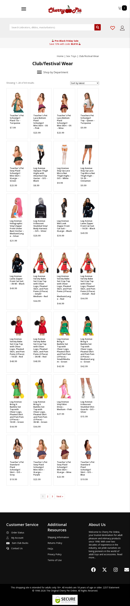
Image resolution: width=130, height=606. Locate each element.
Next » (59, 496)
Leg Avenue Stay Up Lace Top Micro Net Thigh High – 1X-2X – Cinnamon (88, 174)
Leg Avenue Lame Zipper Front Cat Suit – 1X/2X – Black (88, 224)
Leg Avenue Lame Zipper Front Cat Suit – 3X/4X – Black (17, 279)
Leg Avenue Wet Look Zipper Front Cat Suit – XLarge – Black (64, 225)
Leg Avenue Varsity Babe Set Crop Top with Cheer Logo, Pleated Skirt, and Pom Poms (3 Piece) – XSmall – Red (88, 284)
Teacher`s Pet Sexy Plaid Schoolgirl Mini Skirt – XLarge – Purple (40, 468)
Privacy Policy (55, 554)
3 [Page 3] (52, 496)
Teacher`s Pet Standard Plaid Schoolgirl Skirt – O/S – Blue (88, 468)
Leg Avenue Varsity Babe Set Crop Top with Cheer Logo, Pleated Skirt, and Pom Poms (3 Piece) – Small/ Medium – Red (41, 285)
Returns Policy (55, 542)
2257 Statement (111, 587)
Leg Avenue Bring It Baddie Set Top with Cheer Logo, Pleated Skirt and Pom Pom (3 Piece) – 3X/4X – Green (40, 411)
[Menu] (23, 9)
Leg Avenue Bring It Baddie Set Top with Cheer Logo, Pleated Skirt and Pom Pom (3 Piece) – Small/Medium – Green (64, 350)
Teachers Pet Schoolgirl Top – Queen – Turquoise (87, 119)
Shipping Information (58, 537)
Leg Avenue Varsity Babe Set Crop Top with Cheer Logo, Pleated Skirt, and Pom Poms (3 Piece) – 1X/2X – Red (17, 347)
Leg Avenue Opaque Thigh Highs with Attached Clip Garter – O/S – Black (41, 174)
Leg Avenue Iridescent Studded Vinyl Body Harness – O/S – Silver (41, 225)
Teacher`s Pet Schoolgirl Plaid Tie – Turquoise (17, 119)
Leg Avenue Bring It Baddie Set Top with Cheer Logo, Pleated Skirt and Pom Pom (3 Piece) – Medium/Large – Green (87, 350)
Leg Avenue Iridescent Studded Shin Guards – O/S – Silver (88, 406)
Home (60, 56)
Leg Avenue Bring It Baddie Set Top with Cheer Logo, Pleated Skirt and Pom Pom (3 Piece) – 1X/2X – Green (17, 411)
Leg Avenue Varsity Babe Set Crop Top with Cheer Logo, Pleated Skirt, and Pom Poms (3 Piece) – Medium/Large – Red (64, 287)
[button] (93, 569)
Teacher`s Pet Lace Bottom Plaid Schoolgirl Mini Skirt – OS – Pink (41, 121)
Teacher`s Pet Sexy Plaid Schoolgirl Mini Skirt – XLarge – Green (17, 174)
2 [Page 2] (47, 496)
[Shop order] (84, 83)
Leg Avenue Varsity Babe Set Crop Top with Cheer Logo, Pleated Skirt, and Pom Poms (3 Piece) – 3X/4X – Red (41, 347)
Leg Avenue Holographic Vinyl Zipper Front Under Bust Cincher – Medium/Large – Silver (17, 228)
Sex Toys (71, 56)
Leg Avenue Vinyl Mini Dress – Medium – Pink (64, 405)
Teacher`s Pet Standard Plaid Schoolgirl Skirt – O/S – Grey (17, 468)
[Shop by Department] (52, 72)
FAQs (50, 548)
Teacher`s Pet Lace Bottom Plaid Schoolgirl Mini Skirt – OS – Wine (64, 121)
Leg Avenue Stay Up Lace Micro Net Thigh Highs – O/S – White (64, 173)
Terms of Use (55, 560)
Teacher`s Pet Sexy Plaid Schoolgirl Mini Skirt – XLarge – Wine (64, 466)
